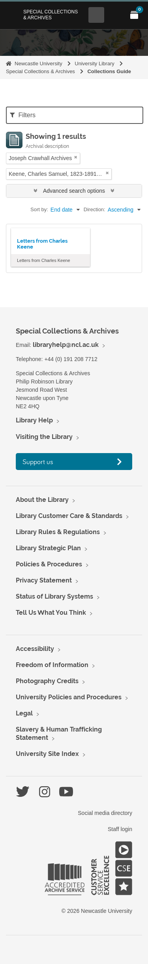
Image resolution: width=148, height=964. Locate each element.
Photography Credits (47, 681)
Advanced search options (74, 191)
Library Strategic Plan (48, 548)
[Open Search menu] (96, 15)
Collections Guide (109, 71)
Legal (24, 713)
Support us (37, 461)
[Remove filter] (75, 157)
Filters (23, 115)
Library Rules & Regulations (58, 532)
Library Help (34, 420)
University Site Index (47, 754)
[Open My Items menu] (134, 15)
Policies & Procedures (49, 564)
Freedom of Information (52, 665)
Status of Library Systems (54, 596)
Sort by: (39, 209)
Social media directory (105, 813)
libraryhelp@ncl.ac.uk (66, 344)
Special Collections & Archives (50, 14)
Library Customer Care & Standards (69, 516)
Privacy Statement (44, 580)
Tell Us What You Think (51, 612)
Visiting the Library (44, 437)
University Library (94, 63)
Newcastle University (38, 63)
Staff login (120, 829)
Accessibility (35, 648)
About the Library (42, 499)
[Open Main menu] (115, 15)
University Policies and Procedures (69, 697)
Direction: (94, 209)
